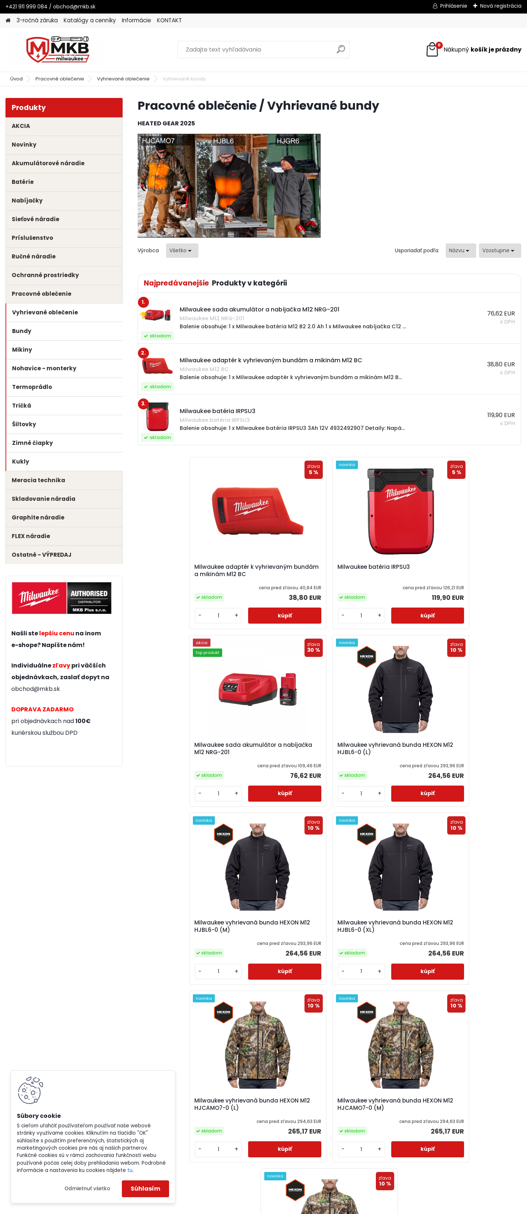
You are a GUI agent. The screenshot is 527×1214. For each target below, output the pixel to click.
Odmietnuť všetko (87, 1188)
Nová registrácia (501, 6)
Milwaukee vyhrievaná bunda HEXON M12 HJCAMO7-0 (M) (465, 757)
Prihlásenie (453, 6)
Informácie (136, 20)
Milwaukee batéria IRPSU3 (277, 568)
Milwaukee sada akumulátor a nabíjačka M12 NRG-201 (372, 574)
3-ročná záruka (37, 20)
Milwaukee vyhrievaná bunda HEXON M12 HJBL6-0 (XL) (279, 757)
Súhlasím (145, 1188)
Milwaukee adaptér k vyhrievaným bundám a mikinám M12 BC (179, 574)
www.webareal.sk (293, 1207)
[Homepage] (8, 21)
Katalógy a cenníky (90, 20)
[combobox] (461, 250)
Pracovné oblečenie (59, 78)
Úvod (16, 78)
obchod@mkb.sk (35, 689)
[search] (341, 52)
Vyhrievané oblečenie (123, 78)
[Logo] (55, 49)
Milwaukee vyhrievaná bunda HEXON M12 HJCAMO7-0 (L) (369, 757)
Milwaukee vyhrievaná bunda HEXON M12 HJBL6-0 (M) (183, 757)
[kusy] (159, 620)
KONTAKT (169, 20)
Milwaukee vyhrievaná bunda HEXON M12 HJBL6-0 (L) (471, 574)
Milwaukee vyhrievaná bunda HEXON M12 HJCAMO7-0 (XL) (320, 939)
